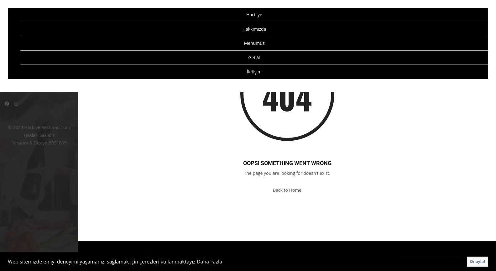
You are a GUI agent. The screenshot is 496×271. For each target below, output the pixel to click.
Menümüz (254, 43)
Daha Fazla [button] (209, 261)
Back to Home (287, 190)
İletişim (254, 72)
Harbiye (254, 15)
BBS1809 (58, 143)
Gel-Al (254, 57)
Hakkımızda (254, 29)
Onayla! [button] (477, 261)
